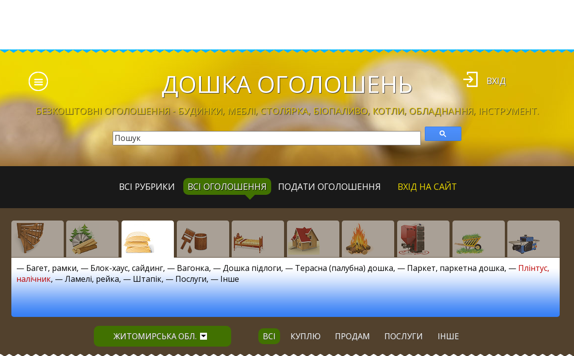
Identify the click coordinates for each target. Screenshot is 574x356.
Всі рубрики (147, 186)
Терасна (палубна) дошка (344, 268)
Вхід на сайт (427, 186)
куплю (305, 336)
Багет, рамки (51, 268)
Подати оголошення (329, 186)
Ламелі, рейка (92, 278)
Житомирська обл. (160, 336)
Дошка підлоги (252, 268)
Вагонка (193, 268)
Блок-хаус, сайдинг (126, 268)
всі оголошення (227, 186)
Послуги (190, 278)
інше (448, 336)
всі (269, 336)
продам (352, 336)
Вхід (496, 81)
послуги (403, 336)
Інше (229, 278)
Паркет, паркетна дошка (455, 268)
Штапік (147, 278)
